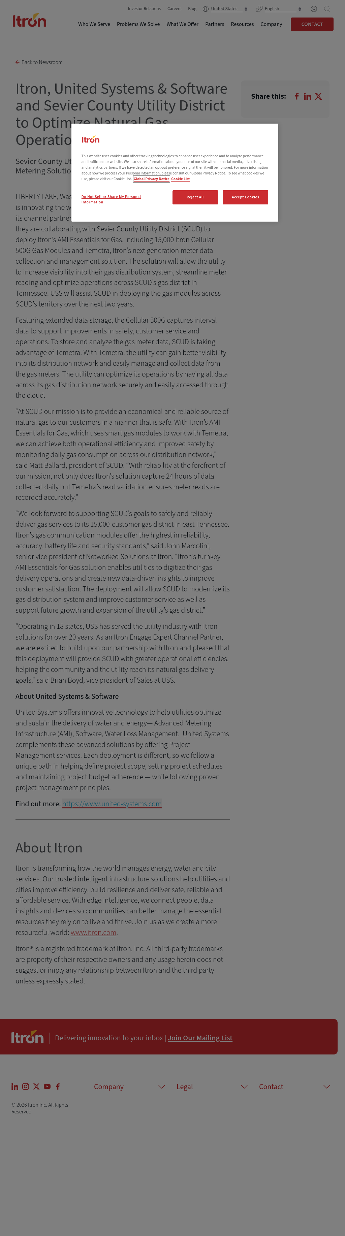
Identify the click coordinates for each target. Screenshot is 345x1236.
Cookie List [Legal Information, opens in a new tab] (180, 179)
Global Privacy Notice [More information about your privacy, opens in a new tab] (151, 179)
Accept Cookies (245, 197)
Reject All (195, 197)
